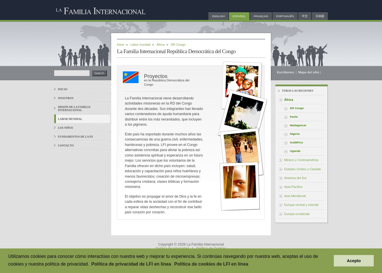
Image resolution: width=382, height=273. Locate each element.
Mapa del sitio (308, 72)
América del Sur (295, 178)
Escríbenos (286, 72)
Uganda (295, 150)
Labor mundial (70, 119)
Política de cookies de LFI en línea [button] (211, 264)
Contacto (66, 145)
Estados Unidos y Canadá (302, 169)
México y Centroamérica (301, 160)
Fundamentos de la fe (75, 136)
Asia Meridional (295, 196)
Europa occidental (297, 214)
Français (261, 16)
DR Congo (297, 108)
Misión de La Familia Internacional (74, 108)
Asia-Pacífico (293, 186)
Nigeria (295, 133)
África (160, 44)
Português (285, 16)
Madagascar (298, 125)
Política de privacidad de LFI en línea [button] (131, 264)
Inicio (62, 89)
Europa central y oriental (301, 204)
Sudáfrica (296, 142)
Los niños (65, 127)
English (218, 16)
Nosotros (66, 98)
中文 (305, 16)
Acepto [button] (354, 260)
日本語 (320, 16)
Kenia (294, 116)
